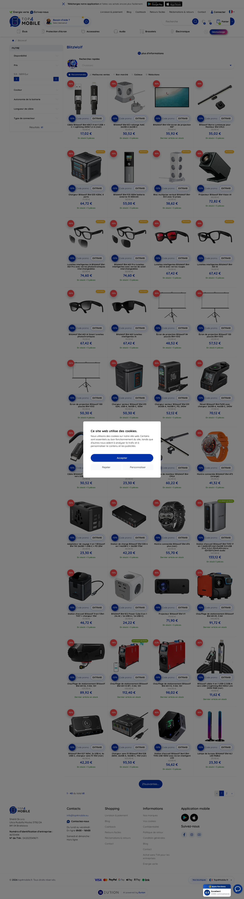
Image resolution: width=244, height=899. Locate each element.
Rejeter (106, 467)
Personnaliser (138, 467)
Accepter (122, 457)
